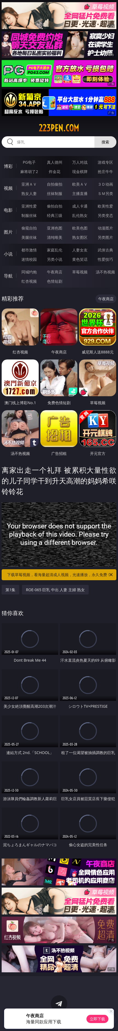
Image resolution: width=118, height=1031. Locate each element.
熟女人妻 (29, 193)
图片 (8, 232)
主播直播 (80, 193)
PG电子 (29, 162)
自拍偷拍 (54, 184)
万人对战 (80, 162)
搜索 (105, 142)
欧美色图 (80, 228)
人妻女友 (80, 250)
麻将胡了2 (29, 171)
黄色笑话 (80, 259)
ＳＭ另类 (105, 193)
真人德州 (54, 162)
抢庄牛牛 (105, 171)
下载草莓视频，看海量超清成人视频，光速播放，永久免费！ (60, 574)
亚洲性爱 (29, 206)
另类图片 (105, 237)
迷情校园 (29, 259)
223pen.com (59, 128)
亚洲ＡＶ (29, 184)
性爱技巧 (105, 259)
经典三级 (54, 215)
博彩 (8, 166)
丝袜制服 (54, 193)
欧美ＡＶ (80, 184)
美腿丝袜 (29, 237)
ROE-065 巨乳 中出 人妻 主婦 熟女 (55, 589)
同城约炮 (29, 271)
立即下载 (97, 1018)
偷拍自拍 (54, 206)
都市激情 (29, 250)
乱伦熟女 (80, 215)
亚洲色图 (54, 228)
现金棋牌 (80, 171)
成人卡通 (80, 206)
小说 (8, 254)
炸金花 (54, 171)
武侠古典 (105, 250)
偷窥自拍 (29, 228)
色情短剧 (54, 281)
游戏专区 (105, 162)
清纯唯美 (54, 237)
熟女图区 (80, 237)
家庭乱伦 (54, 250)
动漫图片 (105, 228)
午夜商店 (54, 271)
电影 (8, 210)
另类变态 (105, 215)
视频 (8, 188)
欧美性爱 (105, 206)
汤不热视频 (105, 271)
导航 (8, 276)
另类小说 (54, 259)
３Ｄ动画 (105, 184)
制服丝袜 (29, 215)
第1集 (10, 589)
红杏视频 (29, 281)
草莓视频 (80, 271)
